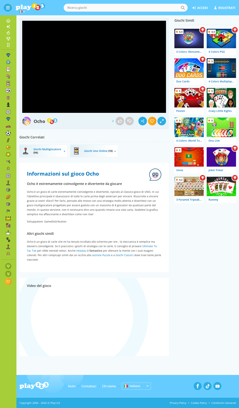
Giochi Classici (125, 255)
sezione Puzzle (101, 255)
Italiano (132, 386)
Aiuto (72, 386)
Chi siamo (109, 386)
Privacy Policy (178, 403)
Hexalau (81, 250)
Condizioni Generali (223, 403)
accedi (200, 8)
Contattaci (89, 386)
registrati (224, 8)
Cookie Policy (199, 403)
